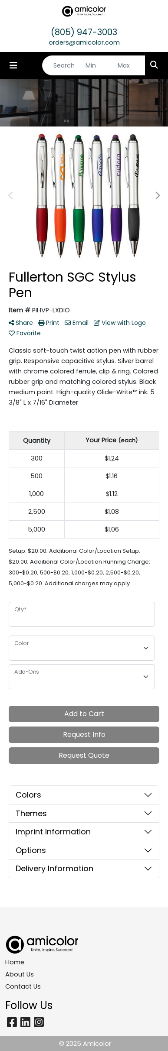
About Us (19, 974)
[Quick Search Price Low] (97, 65)
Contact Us (23, 986)
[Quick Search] (61, 65)
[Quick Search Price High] (129, 65)
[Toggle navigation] (13, 65)
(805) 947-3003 (84, 32)
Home (14, 962)
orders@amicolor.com (84, 42)
